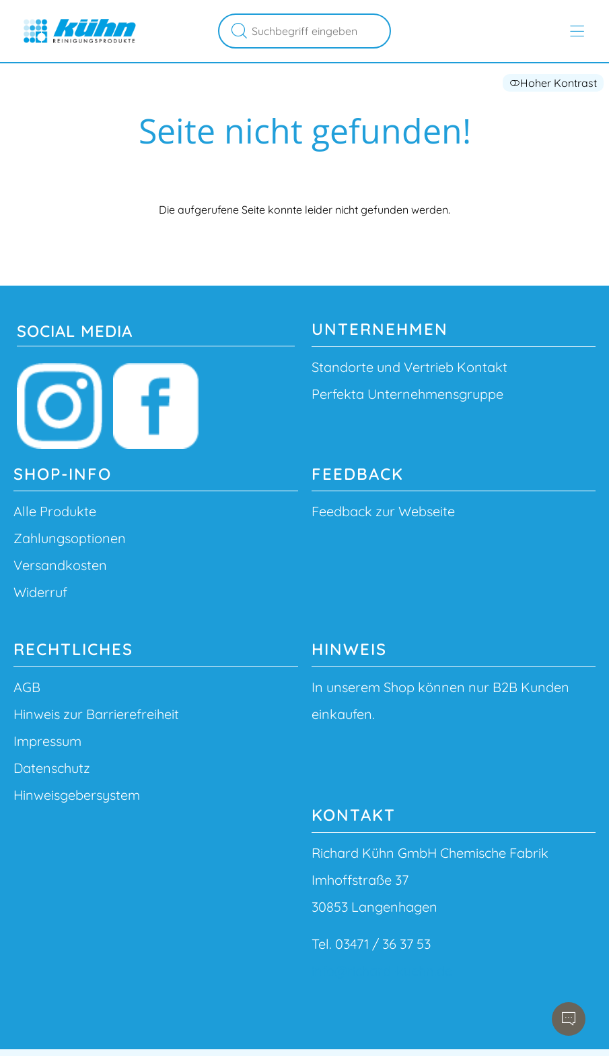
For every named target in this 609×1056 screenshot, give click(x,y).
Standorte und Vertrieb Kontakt (409, 367)
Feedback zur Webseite (383, 511)
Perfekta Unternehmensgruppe (407, 393)
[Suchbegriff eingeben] (319, 31)
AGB (26, 687)
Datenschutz (51, 767)
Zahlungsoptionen (69, 538)
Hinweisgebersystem (76, 794)
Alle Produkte (54, 511)
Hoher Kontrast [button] (553, 83)
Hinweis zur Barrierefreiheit (96, 714)
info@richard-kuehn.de (382, 970)
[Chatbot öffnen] (568, 1019)
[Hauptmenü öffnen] (577, 31)
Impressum (47, 741)
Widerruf (40, 592)
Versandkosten (60, 565)
